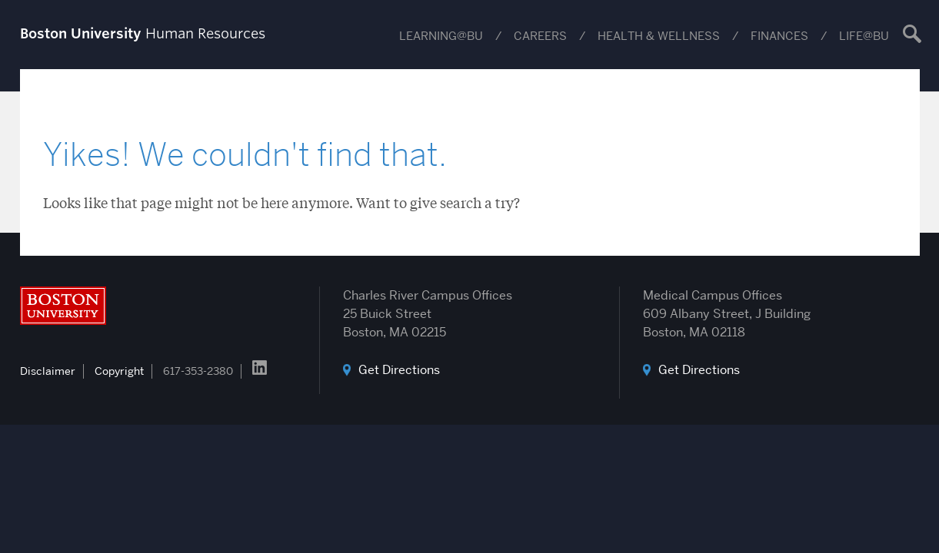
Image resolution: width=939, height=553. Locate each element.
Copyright (119, 371)
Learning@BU (441, 36)
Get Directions (399, 370)
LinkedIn (259, 367)
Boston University (63, 305)
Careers (540, 36)
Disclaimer (47, 371)
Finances (779, 36)
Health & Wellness (659, 36)
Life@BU (864, 36)
